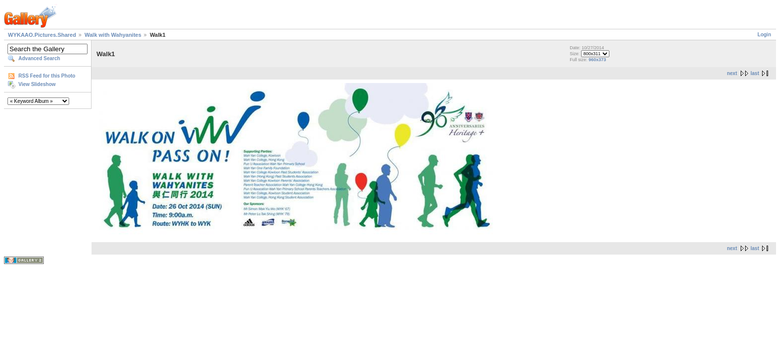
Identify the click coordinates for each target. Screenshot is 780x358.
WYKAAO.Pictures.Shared (42, 35)
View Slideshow (37, 84)
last (755, 73)
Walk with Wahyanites (113, 35)
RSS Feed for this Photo (46, 76)
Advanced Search (39, 58)
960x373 (597, 59)
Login (764, 34)
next (732, 73)
